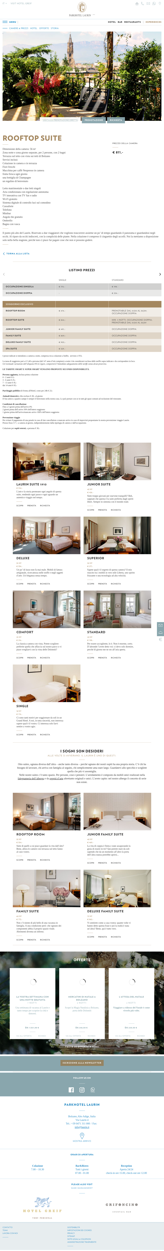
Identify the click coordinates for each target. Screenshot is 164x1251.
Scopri (19, 506)
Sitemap (71, 1236)
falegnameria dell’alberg (30, 778)
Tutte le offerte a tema (82, 1046)
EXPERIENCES (153, 22)
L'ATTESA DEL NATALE (131, 997)
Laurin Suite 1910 (31, 484)
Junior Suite (99, 484)
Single (22, 706)
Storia (55, 28)
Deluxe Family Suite (105, 911)
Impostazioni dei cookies (79, 1230)
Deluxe (23, 558)
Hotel (33, 28)
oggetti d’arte (56, 778)
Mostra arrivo (82, 1141)
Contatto (8, 1227)
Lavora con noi (10, 1233)
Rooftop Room (30, 834)
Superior (95, 558)
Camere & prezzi (18, 28)
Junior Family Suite (105, 834)
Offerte (44, 28)
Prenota (31, 506)
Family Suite (27, 911)
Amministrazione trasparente (81, 1242)
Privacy (71, 1233)
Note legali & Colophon (79, 1239)
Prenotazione (94, 120)
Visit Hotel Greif (21, 3)
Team (5, 1230)
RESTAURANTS (132, 22)
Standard (96, 632)
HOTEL (112, 22)
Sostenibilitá (73, 1227)
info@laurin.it (82, 1127)
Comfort (24, 632)
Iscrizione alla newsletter (82, 1063)
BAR (120, 22)
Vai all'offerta (24, 1036)
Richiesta (116, 120)
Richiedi (42, 1036)
